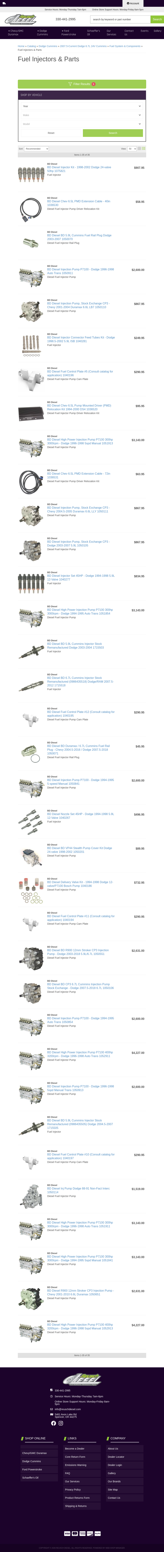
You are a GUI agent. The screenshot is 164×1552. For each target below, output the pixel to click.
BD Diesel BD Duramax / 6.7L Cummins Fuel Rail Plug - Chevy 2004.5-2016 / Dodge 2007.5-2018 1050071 (78, 749)
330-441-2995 (62, 1390)
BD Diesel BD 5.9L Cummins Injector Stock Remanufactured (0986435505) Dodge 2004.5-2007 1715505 (80, 1124)
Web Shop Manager (115, 1548)
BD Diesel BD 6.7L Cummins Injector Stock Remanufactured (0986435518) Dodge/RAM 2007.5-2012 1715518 (80, 681)
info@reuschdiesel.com (68, 1409)
